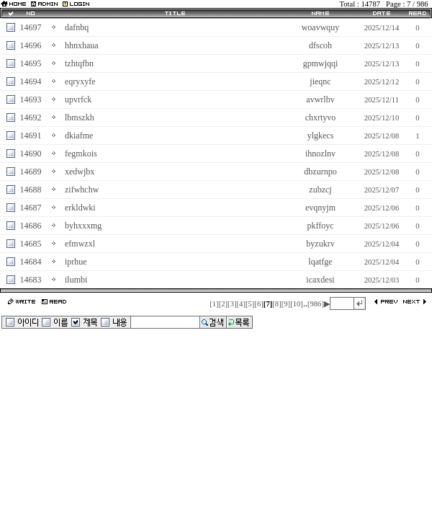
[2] (223, 304)
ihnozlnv (320, 153)
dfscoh (320, 45)
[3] (232, 304)
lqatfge (320, 262)
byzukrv (320, 244)
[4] (241, 304)
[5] (250, 304)
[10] (296, 304)
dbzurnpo (320, 172)
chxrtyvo (320, 117)
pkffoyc (320, 226)
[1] (214, 304)
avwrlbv (320, 99)
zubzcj (320, 190)
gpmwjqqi (320, 63)
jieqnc (320, 81)
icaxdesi (320, 280)
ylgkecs (320, 135)
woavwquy (321, 27)
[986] (315, 304)
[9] (286, 304)
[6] (258, 304)
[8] (276, 304)
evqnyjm (320, 208)
